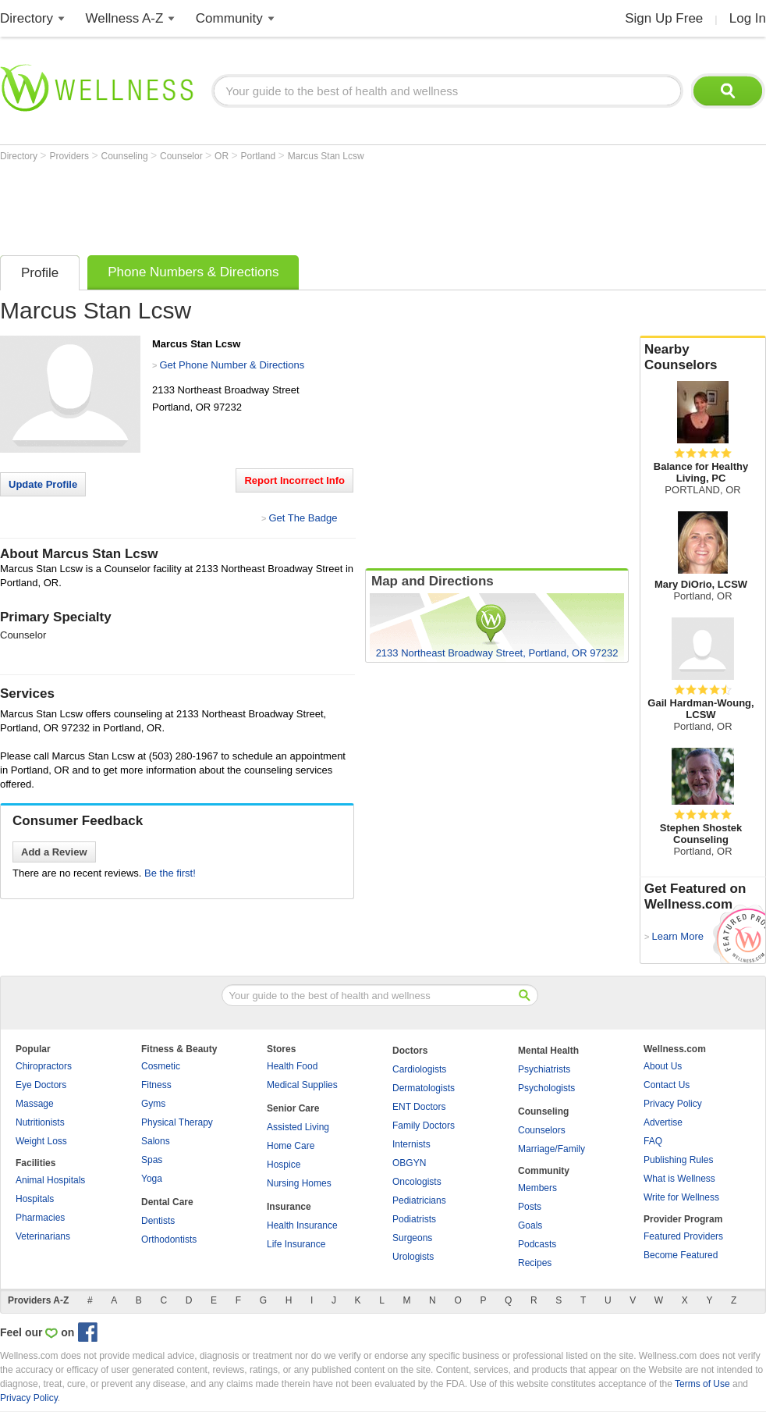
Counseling (126, 156)
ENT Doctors (418, 1106)
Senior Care (293, 1108)
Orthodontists (169, 1239)
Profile (40, 272)
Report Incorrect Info (294, 480)
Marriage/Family (551, 1148)
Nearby (702, 357)
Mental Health (548, 1050)
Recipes (534, 1262)
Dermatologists (423, 1088)
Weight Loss (41, 1141)
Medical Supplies (302, 1084)
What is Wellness (679, 1178)
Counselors (542, 1130)
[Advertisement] (284, 204)
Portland (259, 156)
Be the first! (170, 873)
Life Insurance (296, 1244)
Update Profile (43, 484)
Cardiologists (419, 1069)
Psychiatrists (544, 1069)
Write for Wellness (681, 1197)
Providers (70, 156)
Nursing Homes (299, 1183)
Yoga (151, 1178)
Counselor (182, 156)
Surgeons (412, 1237)
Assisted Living (298, 1127)
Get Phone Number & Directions (231, 365)
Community (229, 18)
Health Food (292, 1066)
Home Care (290, 1145)
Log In (747, 18)
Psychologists (546, 1088)
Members (537, 1188)
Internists (411, 1144)
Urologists (413, 1256)
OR (223, 156)
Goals (530, 1225)
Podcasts (537, 1244)
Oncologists (417, 1181)
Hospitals (35, 1198)
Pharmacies (40, 1217)
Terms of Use (702, 1383)
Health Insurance (302, 1225)
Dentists (158, 1220)
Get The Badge (302, 518)
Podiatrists (414, 1219)
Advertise (663, 1122)
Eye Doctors (41, 1084)
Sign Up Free (664, 18)
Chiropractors (44, 1066)
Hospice (283, 1164)
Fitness (156, 1084)
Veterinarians (43, 1236)
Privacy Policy (673, 1103)
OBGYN (409, 1163)
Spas (151, 1159)
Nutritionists (40, 1122)
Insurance (289, 1206)
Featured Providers (683, 1236)
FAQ (653, 1141)
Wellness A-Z (125, 18)
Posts (529, 1206)
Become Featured (681, 1255)
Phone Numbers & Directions (193, 272)
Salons (155, 1141)
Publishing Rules (678, 1159)
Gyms (153, 1103)
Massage (35, 1103)
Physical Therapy (177, 1122)
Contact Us (667, 1084)
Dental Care (167, 1202)
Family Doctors (423, 1125)
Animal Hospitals (50, 1180)
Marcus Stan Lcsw (326, 156)
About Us (663, 1066)
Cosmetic (160, 1066)
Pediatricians (419, 1200)
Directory (26, 18)
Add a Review (54, 852)
